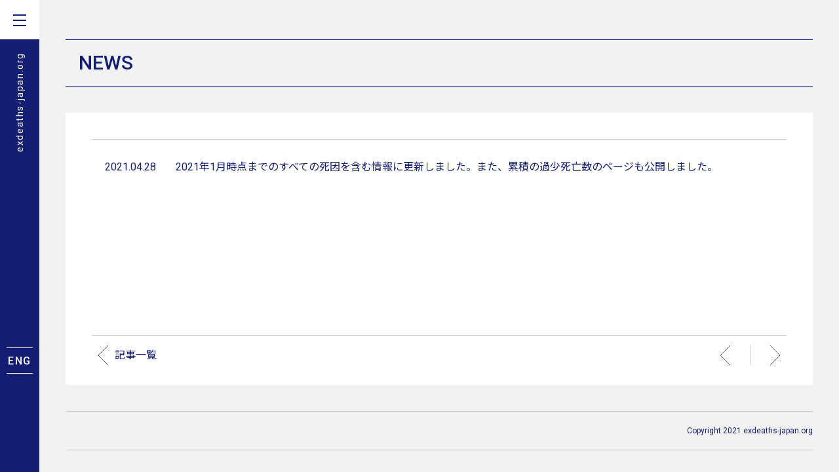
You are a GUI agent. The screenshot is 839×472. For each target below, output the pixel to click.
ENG (19, 361)
